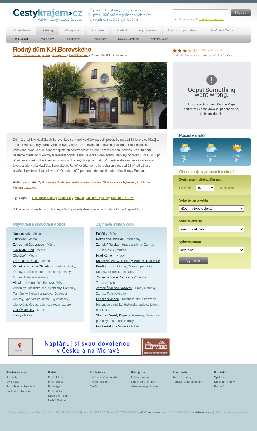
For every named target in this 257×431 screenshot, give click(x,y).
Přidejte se (72, 30)
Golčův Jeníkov (23, 310)
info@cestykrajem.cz (153, 412)
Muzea (79, 198)
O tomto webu (140, 377)
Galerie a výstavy (70, 182)
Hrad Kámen (104, 255)
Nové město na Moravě (112, 326)
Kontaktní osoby (224, 381)
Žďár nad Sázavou (26, 261)
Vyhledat (193, 260)
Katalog (47, 30)
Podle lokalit (20, 38)
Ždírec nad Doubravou (28, 244)
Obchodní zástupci (143, 381)
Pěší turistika (92, 182)
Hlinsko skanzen (107, 299)
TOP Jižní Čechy (222, 30)
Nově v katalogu (128, 38)
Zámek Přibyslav (107, 244)
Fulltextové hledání (18, 391)
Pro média (180, 372)
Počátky (101, 234)
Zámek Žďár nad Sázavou (114, 288)
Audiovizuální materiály (187, 381)
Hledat (241, 12)
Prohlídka (143, 182)
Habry (17, 315)
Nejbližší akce (159, 38)
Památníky (65, 198)
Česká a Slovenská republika (31, 55)
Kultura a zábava (24, 187)
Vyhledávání (14, 381)
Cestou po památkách (183, 30)
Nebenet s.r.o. (203, 412)
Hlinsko (18, 283)
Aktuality (11, 377)
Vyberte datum (190, 242)
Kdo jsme (97, 30)
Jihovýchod (59, 55)
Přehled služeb (99, 381)
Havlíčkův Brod (78, 55)
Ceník (93, 386)
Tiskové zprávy (182, 377)
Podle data (99, 38)
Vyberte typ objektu (193, 200)
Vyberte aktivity (190, 221)
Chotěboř (19, 255)
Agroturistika (147, 30)
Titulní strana (21, 30)
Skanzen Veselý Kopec (112, 315)
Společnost (221, 377)
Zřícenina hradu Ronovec (113, 277)
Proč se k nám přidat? (103, 377)
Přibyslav (19, 239)
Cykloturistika (47, 182)
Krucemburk (21, 234)
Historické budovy (44, 198)
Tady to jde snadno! (211, 19)
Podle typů (74, 38)
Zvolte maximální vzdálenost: (200, 180)
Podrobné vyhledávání (20, 386)
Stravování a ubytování (119, 182)
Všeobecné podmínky (145, 386)
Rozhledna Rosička (109, 239)
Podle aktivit (47, 38)
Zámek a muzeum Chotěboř (32, 266)
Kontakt (121, 30)
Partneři (219, 386)
